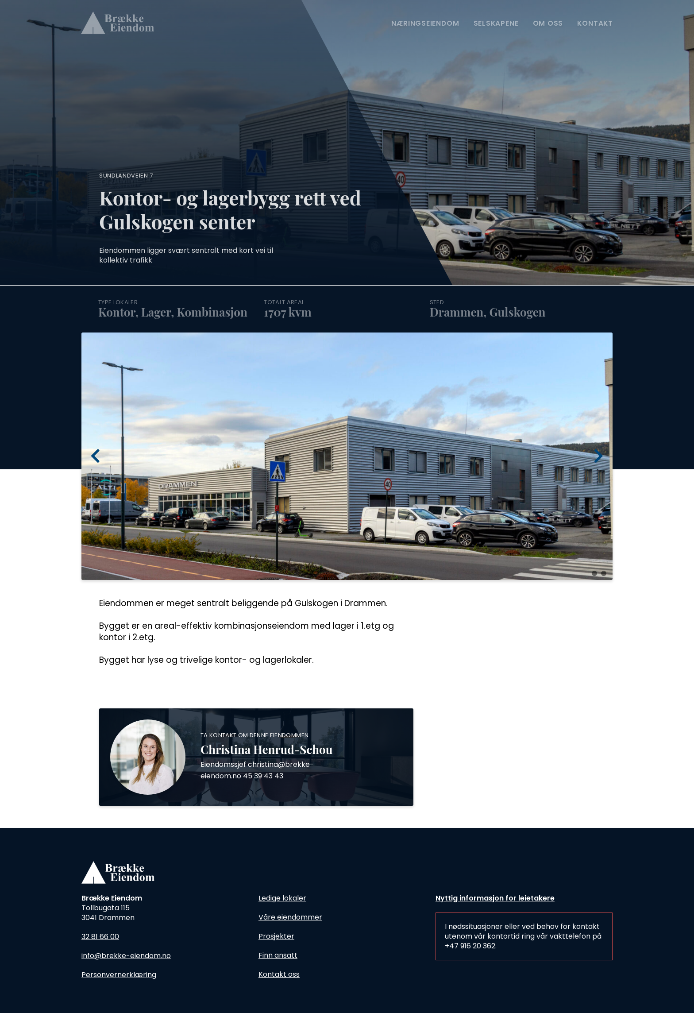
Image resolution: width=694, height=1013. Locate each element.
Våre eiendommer (290, 917)
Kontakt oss (279, 974)
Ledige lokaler (282, 898)
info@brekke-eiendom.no (126, 956)
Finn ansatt (277, 955)
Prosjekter (276, 936)
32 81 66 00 (100, 937)
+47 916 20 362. (471, 946)
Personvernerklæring (118, 975)
